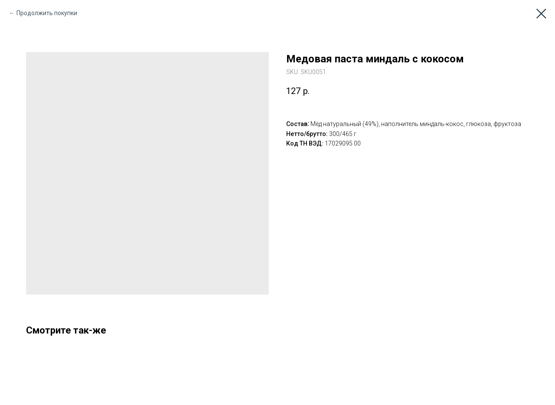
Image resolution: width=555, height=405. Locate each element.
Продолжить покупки (46, 13)
